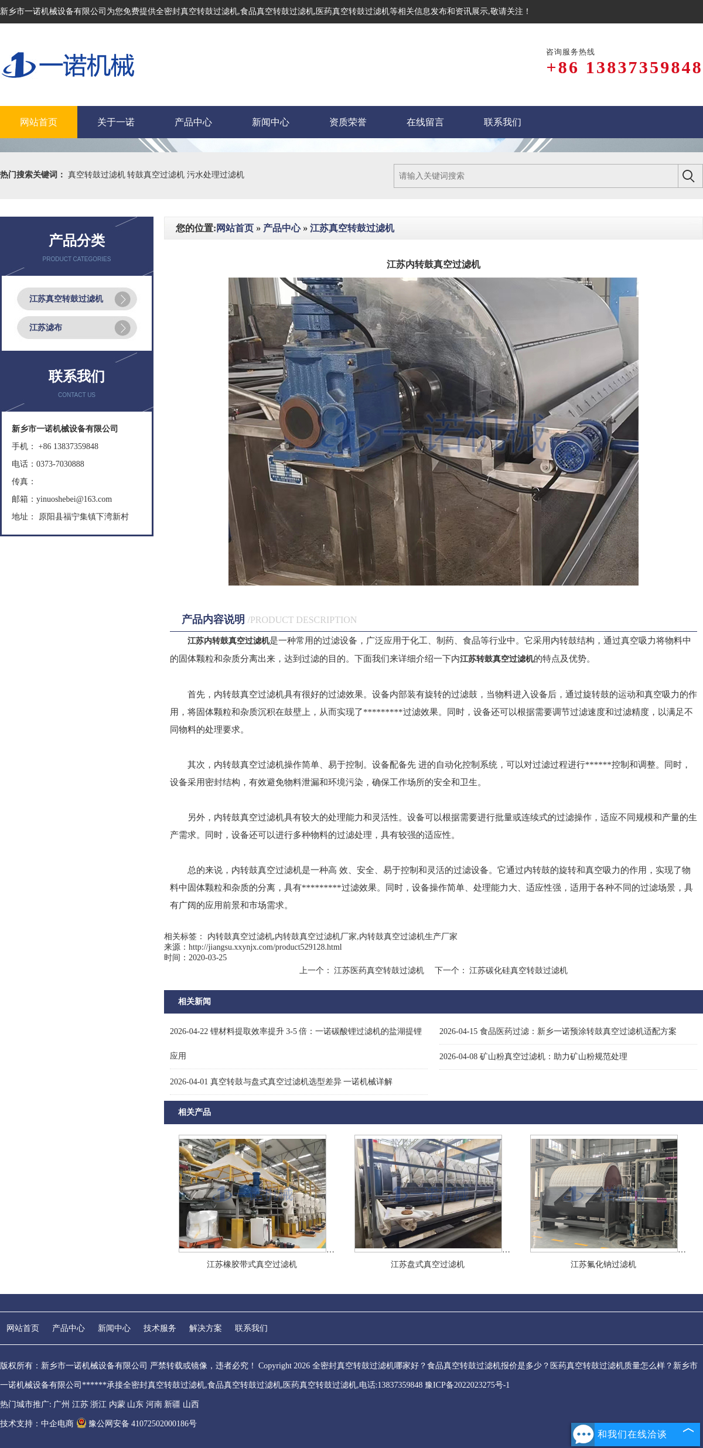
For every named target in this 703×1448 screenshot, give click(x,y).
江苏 (80, 1404)
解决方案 (205, 1328)
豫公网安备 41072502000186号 (136, 1423)
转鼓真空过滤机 (157, 174)
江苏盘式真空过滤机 (428, 1264)
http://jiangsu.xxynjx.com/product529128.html (265, 947)
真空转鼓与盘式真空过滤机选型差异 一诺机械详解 (281, 1081)
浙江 (98, 1404)
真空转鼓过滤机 (98, 174)
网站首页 (235, 228)
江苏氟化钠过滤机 (603, 1264)
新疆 (172, 1404)
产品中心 (282, 228)
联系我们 (251, 1328)
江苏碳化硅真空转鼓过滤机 (517, 970)
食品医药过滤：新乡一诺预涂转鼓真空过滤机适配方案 (558, 1031)
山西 (191, 1404)
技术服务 (160, 1328)
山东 (135, 1404)
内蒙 (117, 1404)
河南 (154, 1404)
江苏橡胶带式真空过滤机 (252, 1264)
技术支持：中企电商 (37, 1423)
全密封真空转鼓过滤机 (197, 11)
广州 (61, 1404)
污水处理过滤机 (215, 174)
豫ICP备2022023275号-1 (467, 1385)
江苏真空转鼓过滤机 (66, 299)
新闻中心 (114, 1328)
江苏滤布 (45, 327)
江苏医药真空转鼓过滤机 (379, 970)
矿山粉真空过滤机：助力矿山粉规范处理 (533, 1056)
